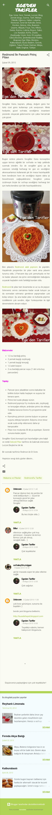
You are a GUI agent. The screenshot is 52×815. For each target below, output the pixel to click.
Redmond (6, 287)
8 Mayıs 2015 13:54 (30, 510)
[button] (48, 55)
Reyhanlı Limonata (13, 703)
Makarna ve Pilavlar (12, 478)
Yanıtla (17, 522)
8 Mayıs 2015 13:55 (30, 547)
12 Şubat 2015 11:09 (31, 600)
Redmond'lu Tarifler (33, 478)
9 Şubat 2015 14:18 (21, 568)
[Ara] (48, 5)
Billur (15, 528)
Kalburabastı (9, 768)
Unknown (17, 489)
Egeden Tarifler (28, 508)
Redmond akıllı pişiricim (26, 267)
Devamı (46, 727)
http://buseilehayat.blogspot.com (28, 616)
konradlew (22, 810)
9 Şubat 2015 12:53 (26, 528)
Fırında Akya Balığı (13, 736)
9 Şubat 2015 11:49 (30, 489)
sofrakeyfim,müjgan (22, 565)
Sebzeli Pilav (15, 442)
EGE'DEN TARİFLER (26, 7)
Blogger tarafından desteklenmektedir (26, 804)
